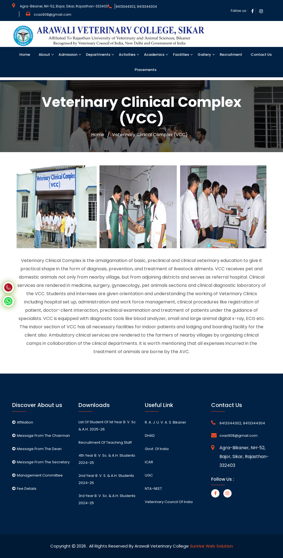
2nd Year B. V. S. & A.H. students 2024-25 (106, 479)
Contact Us (261, 54)
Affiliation (22, 422)
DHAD (150, 435)
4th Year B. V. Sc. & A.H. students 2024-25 (106, 459)
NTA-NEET (153, 488)
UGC (149, 475)
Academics (153, 54)
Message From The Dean (37, 448)
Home (24, 54)
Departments (97, 54)
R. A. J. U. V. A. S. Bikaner (165, 422)
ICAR (149, 462)
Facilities (180, 54)
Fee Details (24, 488)
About (44, 54)
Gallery (204, 54)
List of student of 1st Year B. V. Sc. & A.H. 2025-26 (107, 425)
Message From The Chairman (41, 435)
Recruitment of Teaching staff (105, 442)
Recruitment (230, 54)
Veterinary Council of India (169, 501)
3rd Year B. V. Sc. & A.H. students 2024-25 (106, 499)
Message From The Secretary (41, 462)
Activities (126, 54)
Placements (145, 69)
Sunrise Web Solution (211, 546)
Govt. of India (157, 448)
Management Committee (37, 475)
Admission (67, 54)
